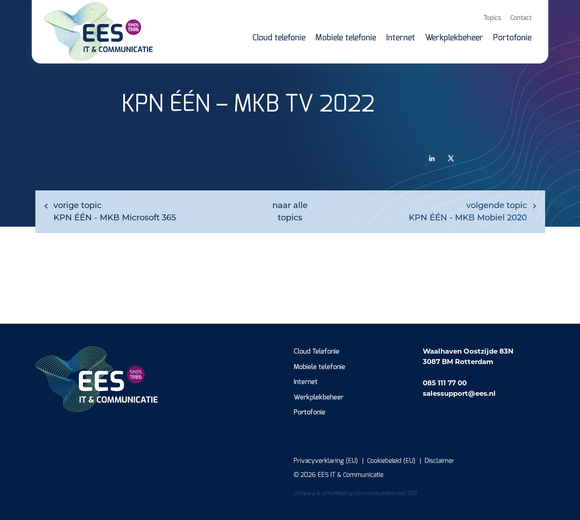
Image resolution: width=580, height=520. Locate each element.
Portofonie (309, 412)
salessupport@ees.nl (459, 393)
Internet (306, 382)
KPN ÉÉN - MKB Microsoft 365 (114, 211)
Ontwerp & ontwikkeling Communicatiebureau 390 (355, 493)
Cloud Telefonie (316, 351)
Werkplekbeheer (318, 397)
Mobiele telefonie (319, 367)
